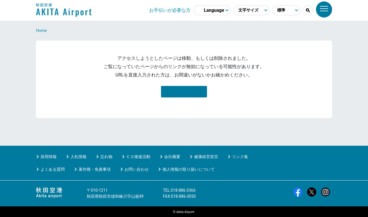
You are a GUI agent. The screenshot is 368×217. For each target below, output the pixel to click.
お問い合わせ (136, 169)
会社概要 (172, 156)
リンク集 (240, 156)
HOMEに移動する (184, 91)
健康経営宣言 (206, 156)
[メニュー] (324, 9)
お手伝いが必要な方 (170, 10)
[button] (308, 10)
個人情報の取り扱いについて (188, 169)
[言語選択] (212, 10)
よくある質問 (53, 169)
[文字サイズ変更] (251, 10)
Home (41, 30)
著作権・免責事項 (94, 169)
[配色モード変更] (286, 10)
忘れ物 (106, 156)
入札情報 (78, 156)
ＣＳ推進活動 (138, 156)
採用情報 (49, 156)
